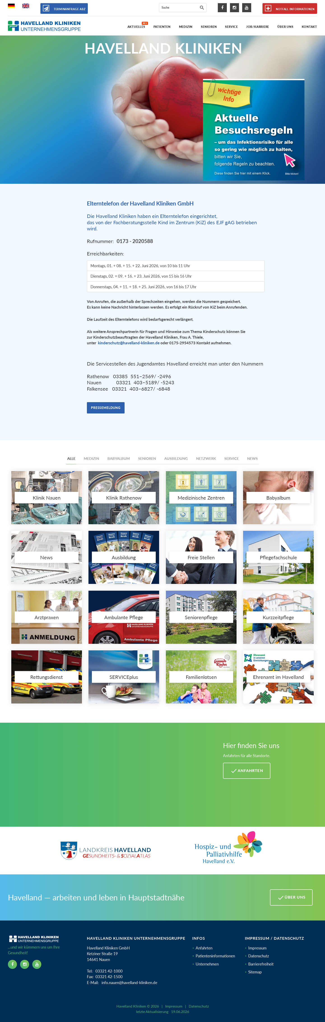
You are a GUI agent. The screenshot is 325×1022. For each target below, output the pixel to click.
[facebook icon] (222, 7)
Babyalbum (118, 458)
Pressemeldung (106, 408)
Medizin (91, 458)
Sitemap (255, 972)
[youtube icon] (246, 7)
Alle (71, 458)
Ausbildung (176, 458)
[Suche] (202, 7)
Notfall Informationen (290, 8)
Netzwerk (206, 458)
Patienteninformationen (215, 956)
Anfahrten (204, 948)
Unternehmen (207, 964)
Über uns (291, 897)
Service (231, 458)
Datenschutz (258, 956)
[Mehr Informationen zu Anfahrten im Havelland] (110, 778)
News (252, 458)
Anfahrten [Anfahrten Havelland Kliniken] (246, 770)
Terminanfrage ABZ (64, 8)
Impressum (257, 948)
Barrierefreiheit (261, 964)
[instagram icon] (234, 7)
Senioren (147, 458)
